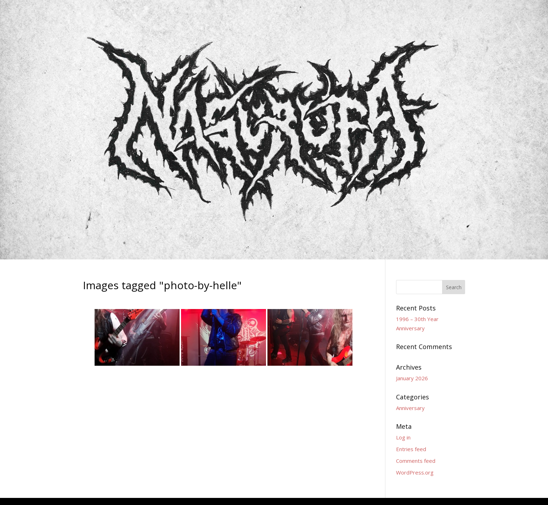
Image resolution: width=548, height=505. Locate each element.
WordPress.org (415, 472)
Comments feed (415, 460)
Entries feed (411, 449)
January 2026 (412, 378)
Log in (403, 437)
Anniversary (410, 407)
